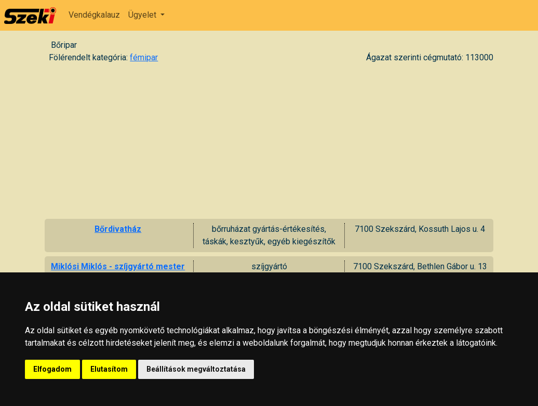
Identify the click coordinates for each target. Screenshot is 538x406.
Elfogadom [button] (52, 369)
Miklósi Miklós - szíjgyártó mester (118, 266)
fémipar (144, 57)
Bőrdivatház (118, 229)
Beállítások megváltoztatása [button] (196, 369)
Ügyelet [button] (143, 15)
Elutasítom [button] (109, 369)
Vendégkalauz (94, 15)
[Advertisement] (269, 141)
